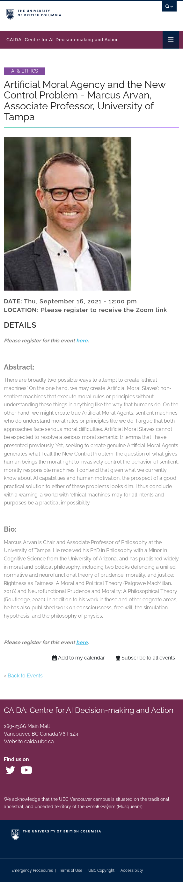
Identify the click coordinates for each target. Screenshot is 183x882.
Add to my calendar (78, 658)
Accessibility (132, 870)
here (82, 341)
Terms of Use (70, 870)
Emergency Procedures (32, 870)
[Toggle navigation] (171, 40)
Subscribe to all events (145, 658)
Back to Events (25, 676)
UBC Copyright (101, 870)
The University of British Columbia (66, 13)
